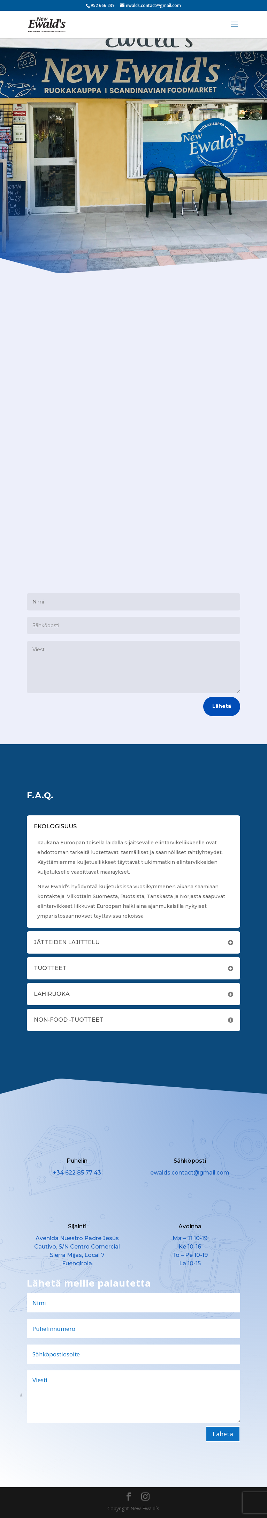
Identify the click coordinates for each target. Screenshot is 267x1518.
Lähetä (221, 706)
